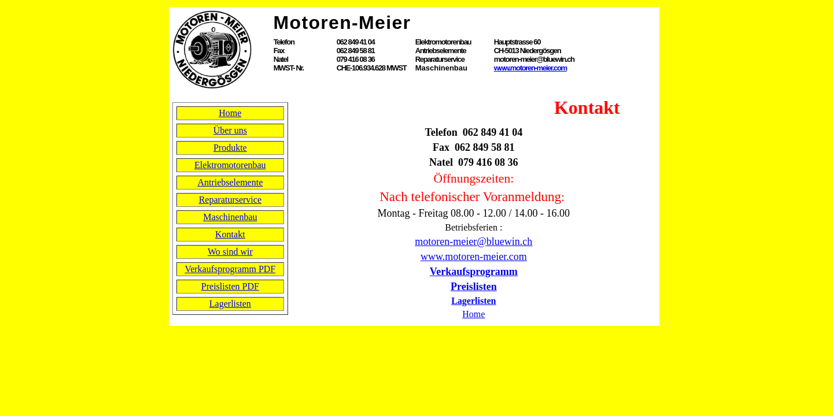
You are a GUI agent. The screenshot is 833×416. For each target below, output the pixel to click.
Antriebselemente (230, 182)
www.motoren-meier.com (530, 68)
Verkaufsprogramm (474, 271)
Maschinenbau (230, 217)
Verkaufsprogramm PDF (230, 269)
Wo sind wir (230, 252)
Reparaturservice (230, 200)
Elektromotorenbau (230, 165)
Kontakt (230, 234)
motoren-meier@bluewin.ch (473, 241)
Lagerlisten (230, 304)
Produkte (230, 148)
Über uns (230, 130)
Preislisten (474, 286)
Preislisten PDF (230, 286)
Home (230, 113)
